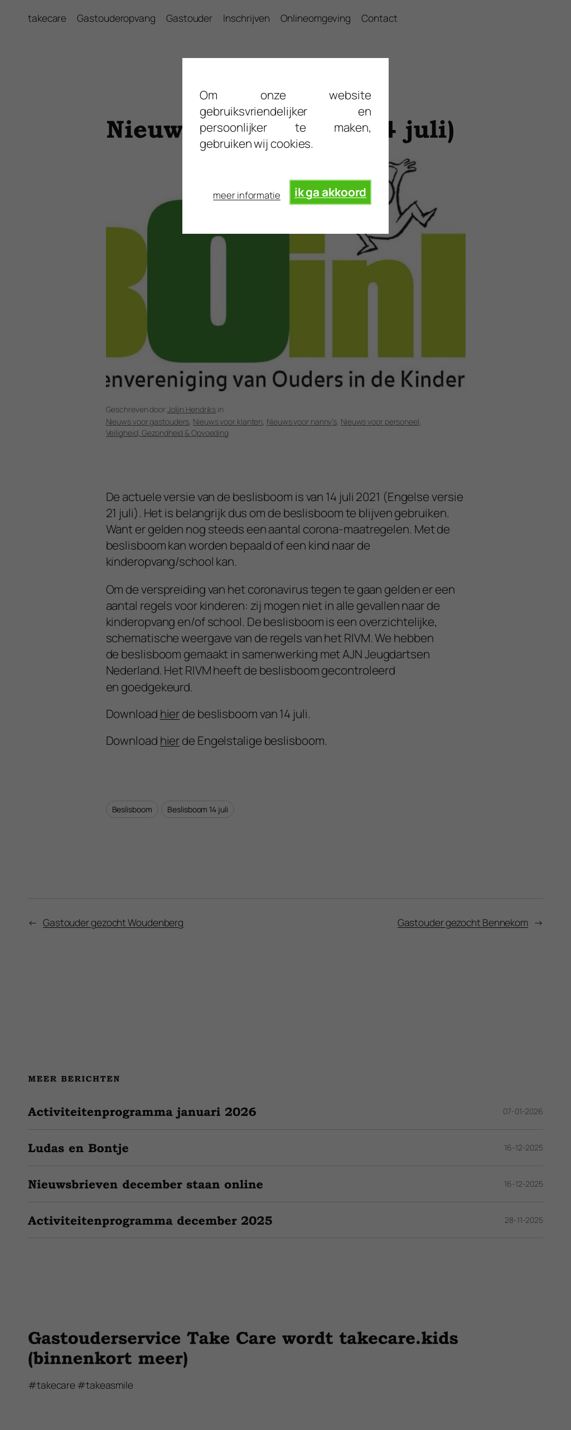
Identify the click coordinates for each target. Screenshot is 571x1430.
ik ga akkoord (330, 192)
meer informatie (246, 195)
